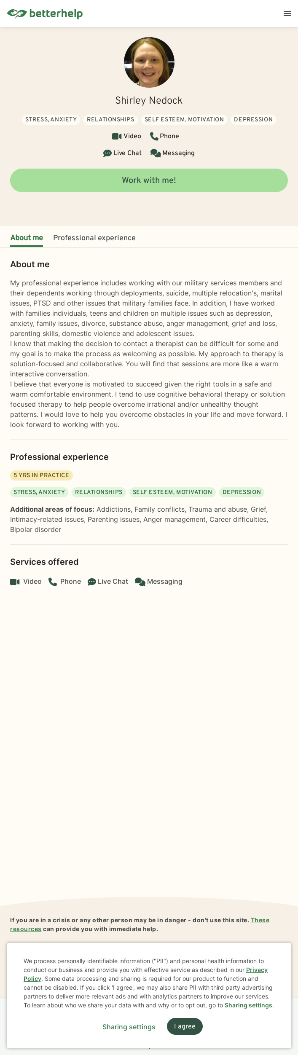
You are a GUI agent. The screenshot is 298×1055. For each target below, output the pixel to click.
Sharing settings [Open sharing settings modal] (129, 1027)
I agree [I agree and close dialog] (185, 1027)
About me (26, 238)
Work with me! (149, 180)
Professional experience (94, 238)
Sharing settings (248, 1005)
